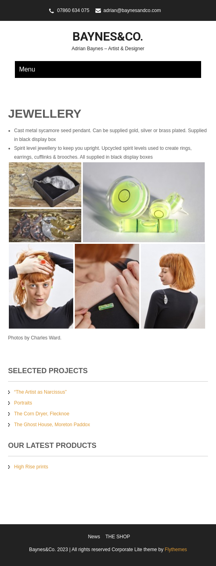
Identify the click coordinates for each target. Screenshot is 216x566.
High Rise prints (31, 467)
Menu (27, 69)
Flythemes (175, 549)
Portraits (23, 403)
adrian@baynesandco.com (132, 10)
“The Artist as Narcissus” (40, 392)
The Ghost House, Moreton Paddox (52, 424)
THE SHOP (117, 536)
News (94, 536)
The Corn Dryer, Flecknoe (41, 414)
